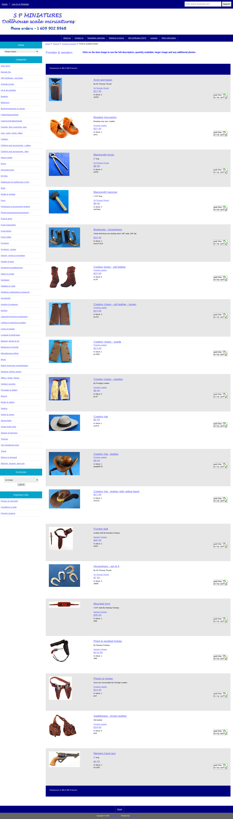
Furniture (5, 243)
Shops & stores (7, 414)
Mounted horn (101, 603)
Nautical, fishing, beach (11, 371)
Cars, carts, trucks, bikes (12, 133)
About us (67, 38)
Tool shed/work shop (10, 445)
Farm (3, 200)
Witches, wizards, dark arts (13, 463)
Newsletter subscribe (96, 38)
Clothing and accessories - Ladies (16, 145)
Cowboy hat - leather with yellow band (116, 491)
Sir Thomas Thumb (101, 88)
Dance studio (6, 157)
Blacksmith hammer (105, 192)
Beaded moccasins (104, 117)
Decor (3, 163)
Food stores (6, 231)
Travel (3, 451)
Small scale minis (8, 426)
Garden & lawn (7, 261)
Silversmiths (6, 420)
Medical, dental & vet (10, 341)
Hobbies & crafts (8, 286)
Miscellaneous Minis (10, 353)
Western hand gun (104, 753)
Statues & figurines (9, 433)
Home (4, 4)
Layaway (153, 38)
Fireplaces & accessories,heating (15, 206)
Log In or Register (20, 4)
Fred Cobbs (6, 237)
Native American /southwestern (14, 365)
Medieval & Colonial (9, 347)
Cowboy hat (100, 416)
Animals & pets (7, 84)
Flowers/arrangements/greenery (15, 212)
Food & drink (6, 218)
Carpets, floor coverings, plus (14, 127)
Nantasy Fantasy (100, 537)
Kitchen (4, 310)
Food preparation (8, 225)
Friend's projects (8, 513)
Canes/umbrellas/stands (11, 121)
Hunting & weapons (9, 304)
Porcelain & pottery (9, 390)
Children (4, 139)
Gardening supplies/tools (12, 267)
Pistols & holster (103, 678)
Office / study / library (10, 378)
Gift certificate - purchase (12, 78)
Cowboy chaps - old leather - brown (114, 304)
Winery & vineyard (9, 457)
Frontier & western (69, 44)
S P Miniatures (115, 816)
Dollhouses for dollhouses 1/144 (15, 182)
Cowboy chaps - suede (107, 341)
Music (3, 359)
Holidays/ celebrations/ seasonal (15, 292)
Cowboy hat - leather (105, 454)
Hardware (5, 280)
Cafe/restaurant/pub (9, 115)
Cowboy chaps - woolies (108, 379)
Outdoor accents (8, 384)
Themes (56, 44)
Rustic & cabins (8, 402)
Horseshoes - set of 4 (106, 566)
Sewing (4, 408)
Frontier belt (100, 528)
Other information (169, 38)
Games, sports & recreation (13, 255)
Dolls (3, 188)
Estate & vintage (8, 194)
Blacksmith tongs (103, 154)
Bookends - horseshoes (107, 229)
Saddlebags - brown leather (110, 716)
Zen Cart (133, 816)
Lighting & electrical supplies (13, 322)
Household (5, 298)
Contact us (79, 38)
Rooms (4, 396)
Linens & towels (8, 329)
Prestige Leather (100, 125)
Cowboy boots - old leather (109, 266)
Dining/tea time (7, 170)
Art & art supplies (8, 90)
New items (5, 66)
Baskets (4, 96)
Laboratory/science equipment (14, 316)
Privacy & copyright (9, 501)
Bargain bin (6, 72)
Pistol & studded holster (107, 641)
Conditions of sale (9, 507)
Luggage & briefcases (10, 335)
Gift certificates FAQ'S (137, 38)
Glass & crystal (7, 274)
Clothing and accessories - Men (15, 151)
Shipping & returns (116, 38)
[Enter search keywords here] (203, 4)
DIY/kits (4, 176)
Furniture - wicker (8, 249)
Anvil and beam (102, 79)
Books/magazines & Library (13, 108)
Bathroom (5, 102)
